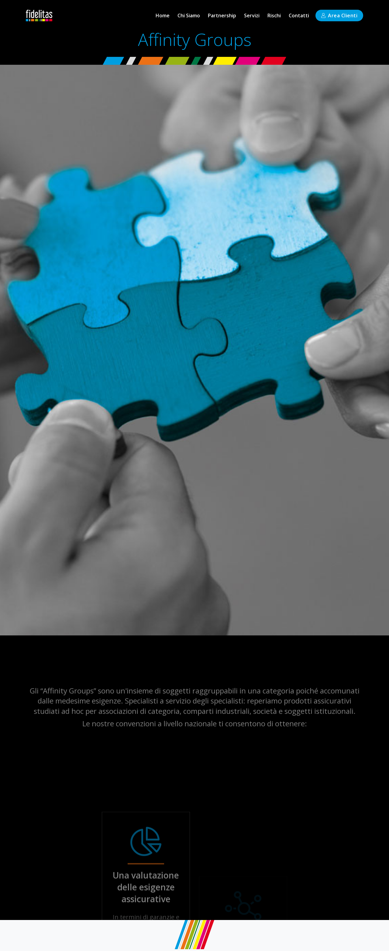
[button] (251, 15)
